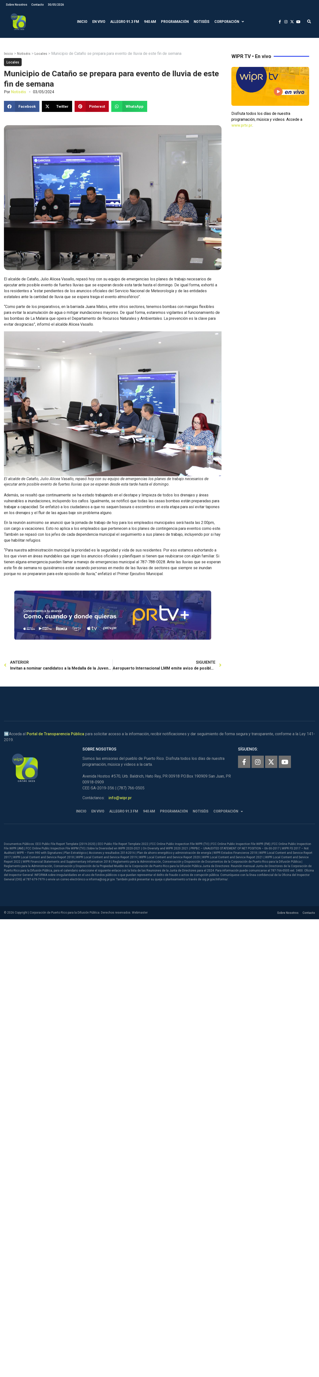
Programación (175, 22)
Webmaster (140, 912)
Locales (40, 54)
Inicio (82, 22)
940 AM (150, 22)
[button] (309, 22)
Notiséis (201, 22)
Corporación (229, 21)
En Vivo (98, 22)
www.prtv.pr (241, 125)
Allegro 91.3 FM (124, 22)
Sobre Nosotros (16, 4)
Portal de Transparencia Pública (55, 734)
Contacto (37, 4)
